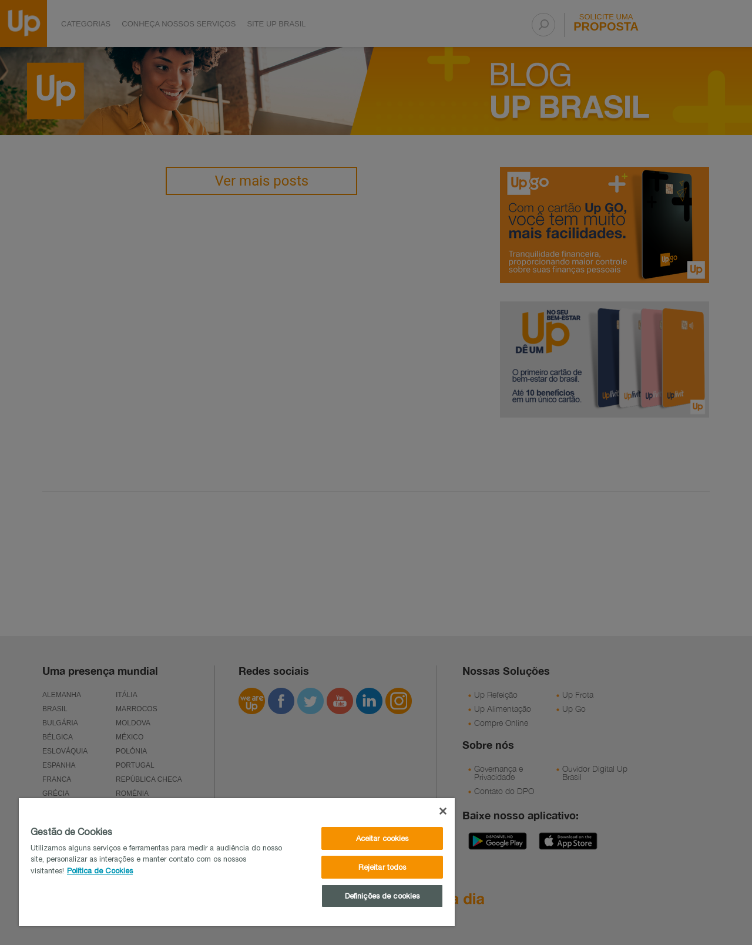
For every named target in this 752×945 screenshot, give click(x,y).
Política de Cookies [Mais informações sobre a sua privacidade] (100, 870)
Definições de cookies (382, 896)
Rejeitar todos (382, 867)
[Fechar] (442, 811)
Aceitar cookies (382, 838)
